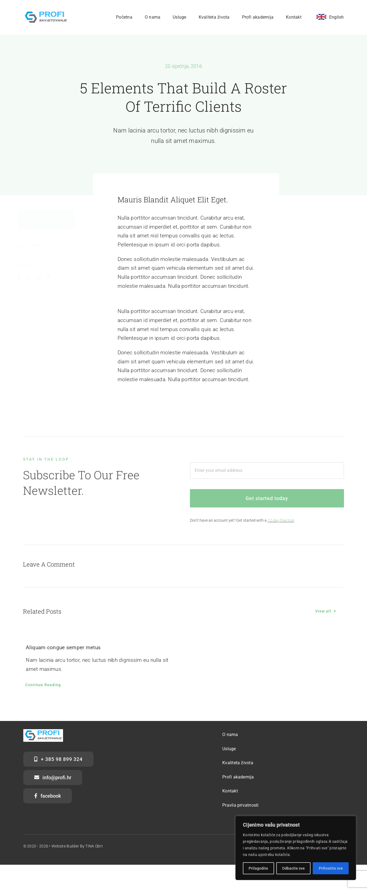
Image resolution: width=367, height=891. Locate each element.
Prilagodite (258, 868)
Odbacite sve (293, 868)
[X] (31, 277)
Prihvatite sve (331, 868)
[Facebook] (22, 277)
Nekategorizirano (42, 221)
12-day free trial (281, 523)
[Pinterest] (51, 277)
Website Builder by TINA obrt (77, 846)
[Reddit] (42, 277)
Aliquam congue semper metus (63, 647)
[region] (295, 848)
